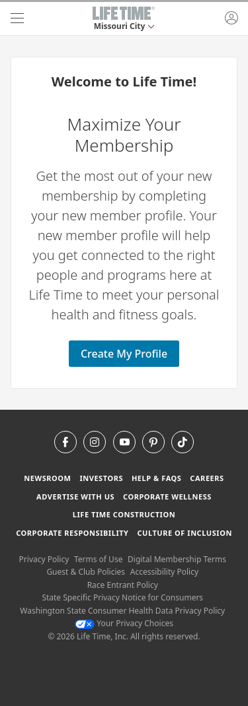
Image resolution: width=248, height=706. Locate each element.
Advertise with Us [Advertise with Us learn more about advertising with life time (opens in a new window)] (75, 496)
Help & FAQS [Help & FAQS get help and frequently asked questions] (157, 478)
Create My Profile (124, 353)
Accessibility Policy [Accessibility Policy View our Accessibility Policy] (164, 571)
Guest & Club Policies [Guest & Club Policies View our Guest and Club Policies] (85, 571)
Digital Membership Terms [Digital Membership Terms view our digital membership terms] (177, 559)
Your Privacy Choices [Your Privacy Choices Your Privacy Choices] (124, 623)
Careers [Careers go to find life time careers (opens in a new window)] (207, 478)
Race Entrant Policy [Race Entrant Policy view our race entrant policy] (122, 585)
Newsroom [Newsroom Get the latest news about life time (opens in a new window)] (47, 478)
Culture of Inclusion (184, 533)
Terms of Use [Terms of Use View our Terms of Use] (98, 559)
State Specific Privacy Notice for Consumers (122, 597)
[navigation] (17, 18)
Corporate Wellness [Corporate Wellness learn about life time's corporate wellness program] (167, 496)
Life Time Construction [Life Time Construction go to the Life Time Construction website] (124, 514)
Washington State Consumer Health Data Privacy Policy (122, 610)
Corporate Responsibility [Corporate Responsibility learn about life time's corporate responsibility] (72, 533)
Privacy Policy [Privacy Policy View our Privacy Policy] (44, 559)
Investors (101, 478)
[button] (124, 18)
